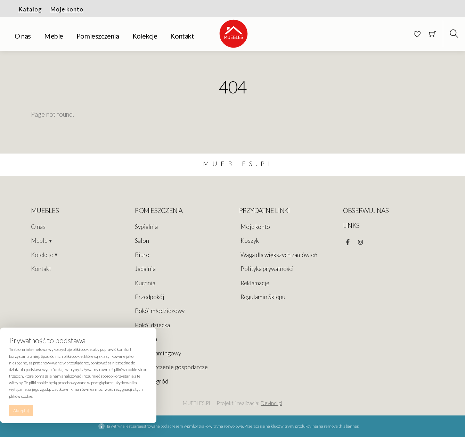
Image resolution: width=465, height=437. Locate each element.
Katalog (30, 9)
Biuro (142, 254)
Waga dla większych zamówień (278, 254)
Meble (53, 36)
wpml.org (192, 426)
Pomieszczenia (97, 36)
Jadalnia (145, 268)
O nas (23, 36)
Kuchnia (145, 283)
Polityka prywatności (267, 268)
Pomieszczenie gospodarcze (171, 367)
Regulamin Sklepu (262, 296)
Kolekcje (144, 36)
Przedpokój (149, 296)
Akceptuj (21, 410)
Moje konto (66, 9)
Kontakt (182, 36)
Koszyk (249, 240)
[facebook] (348, 240)
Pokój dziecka (152, 325)
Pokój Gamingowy (158, 353)
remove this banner (341, 426)
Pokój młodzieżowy (160, 310)
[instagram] (360, 240)
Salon (142, 240)
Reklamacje (254, 283)
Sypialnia (146, 226)
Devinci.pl (271, 403)
